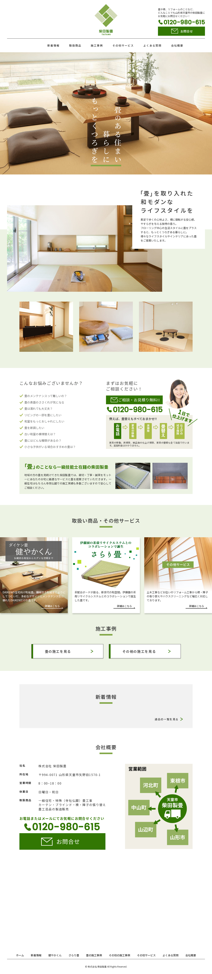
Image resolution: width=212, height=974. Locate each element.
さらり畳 (74, 955)
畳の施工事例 (94, 955)
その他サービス (123, 45)
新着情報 (53, 45)
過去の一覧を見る (167, 719)
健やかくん (55, 955)
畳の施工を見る (58, 651)
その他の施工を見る (139, 651)
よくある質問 (152, 45)
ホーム (20, 955)
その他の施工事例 (119, 955)
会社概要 (177, 45)
